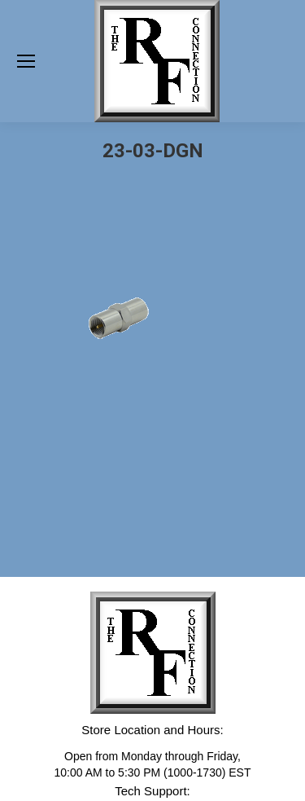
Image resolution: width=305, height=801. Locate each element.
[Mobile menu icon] (26, 61)
